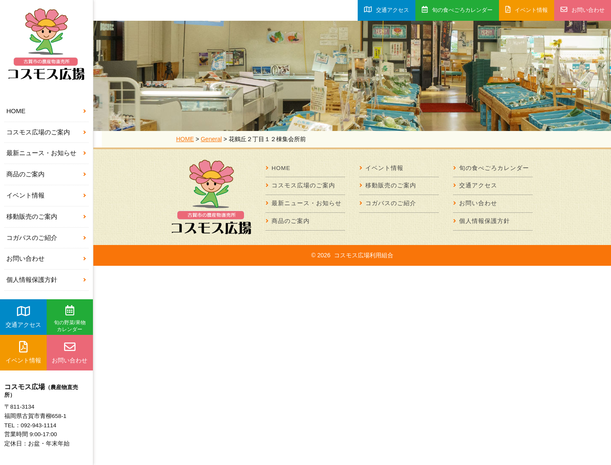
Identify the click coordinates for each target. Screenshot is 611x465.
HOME (15, 110)
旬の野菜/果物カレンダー (70, 318)
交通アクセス (23, 316)
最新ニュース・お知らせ (41, 152)
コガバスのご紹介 (31, 237)
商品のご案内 (25, 174)
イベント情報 (25, 195)
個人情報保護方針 (31, 279)
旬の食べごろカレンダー (457, 9)
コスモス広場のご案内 (38, 132)
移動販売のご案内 (31, 216)
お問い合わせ (25, 258)
